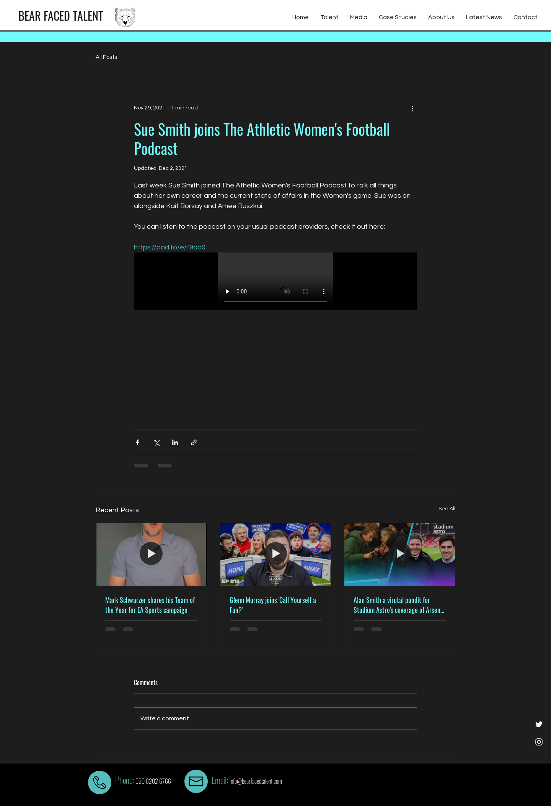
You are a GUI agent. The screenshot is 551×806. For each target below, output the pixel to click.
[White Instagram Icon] (539, 742)
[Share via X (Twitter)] (156, 442)
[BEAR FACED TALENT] (60, 16)
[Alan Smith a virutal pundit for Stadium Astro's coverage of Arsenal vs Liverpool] (399, 554)
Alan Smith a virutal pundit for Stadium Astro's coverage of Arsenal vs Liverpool (399, 605)
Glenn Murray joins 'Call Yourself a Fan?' (273, 605)
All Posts (106, 57)
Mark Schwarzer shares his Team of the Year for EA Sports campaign (150, 605)
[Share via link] (193, 442)
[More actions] (412, 107)
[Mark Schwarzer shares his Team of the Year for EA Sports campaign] (151, 554)
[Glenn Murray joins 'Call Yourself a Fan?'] (275, 554)
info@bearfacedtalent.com (256, 781)
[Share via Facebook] (137, 442)
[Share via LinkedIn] (175, 442)
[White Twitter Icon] (539, 724)
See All (447, 508)
